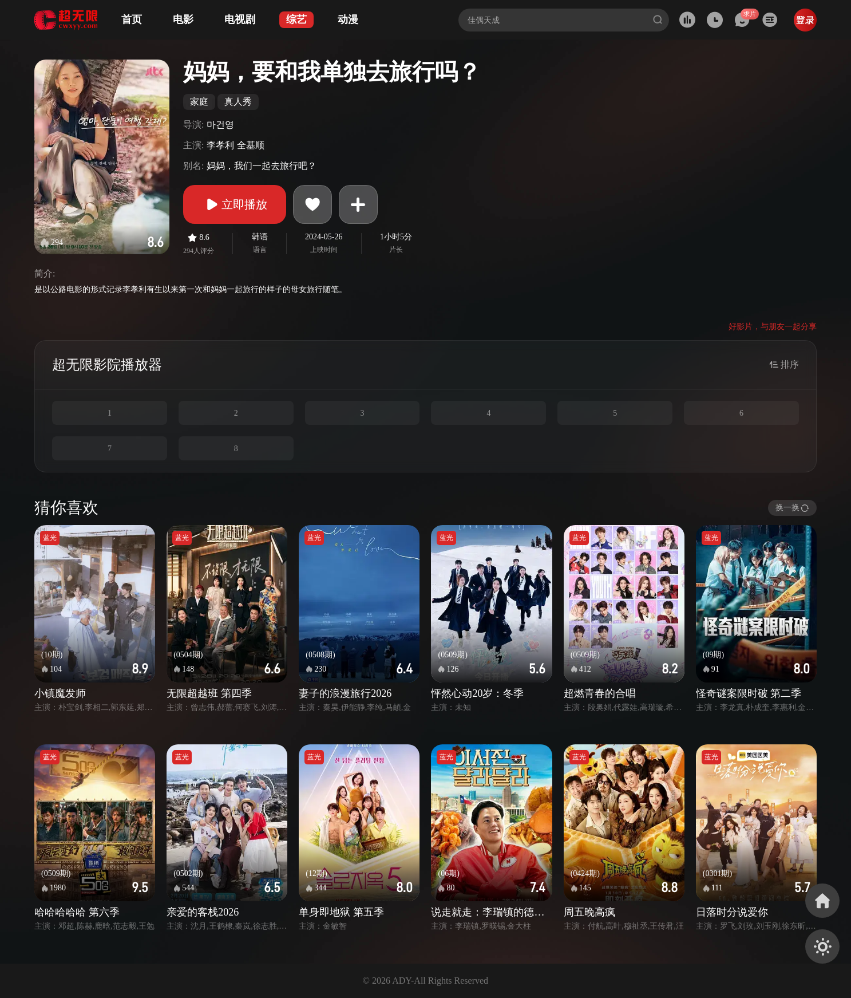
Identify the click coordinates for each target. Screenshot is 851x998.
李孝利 (220, 145)
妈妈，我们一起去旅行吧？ (261, 166)
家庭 (199, 101)
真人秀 (238, 101)
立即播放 (234, 204)
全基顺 (250, 145)
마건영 (220, 124)
